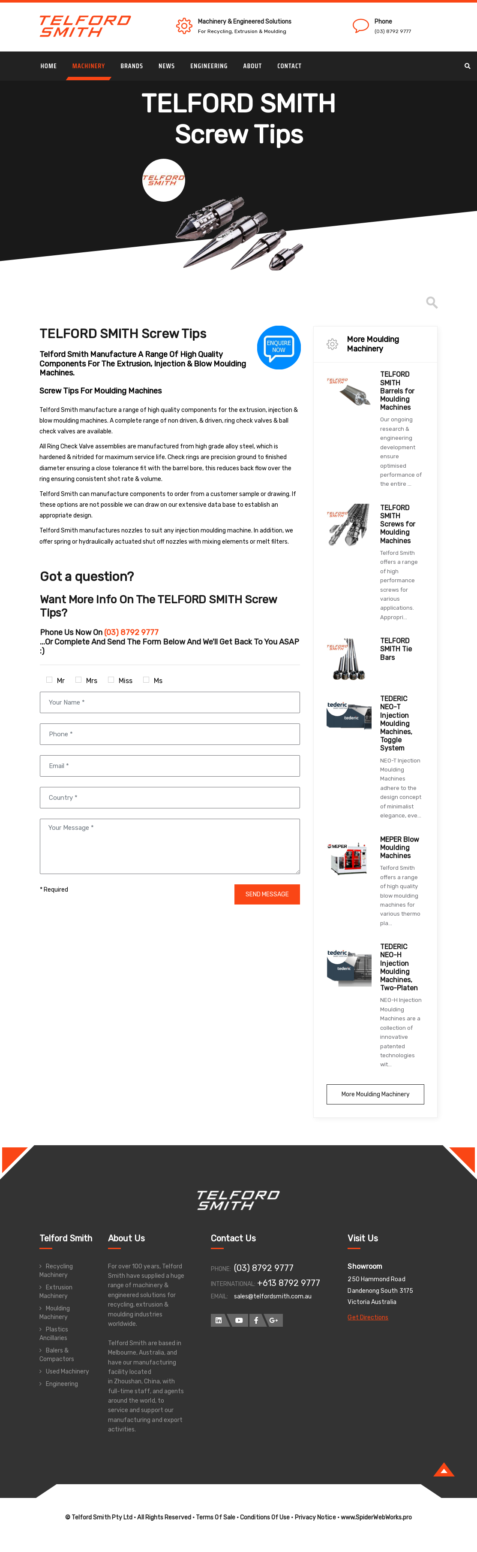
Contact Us (233, 1238)
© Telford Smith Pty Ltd (99, 1517)
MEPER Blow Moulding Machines (399, 847)
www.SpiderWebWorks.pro (376, 1517)
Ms (152, 681)
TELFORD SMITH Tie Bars (396, 649)
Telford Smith (66, 1238)
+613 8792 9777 (289, 1283)
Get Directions (368, 1317)
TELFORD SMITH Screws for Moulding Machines (397, 524)
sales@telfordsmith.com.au (273, 1296)
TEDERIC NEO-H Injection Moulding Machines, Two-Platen (399, 967)
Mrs (86, 681)
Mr (55, 681)
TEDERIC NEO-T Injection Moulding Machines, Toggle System (396, 723)
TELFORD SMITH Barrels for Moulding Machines (397, 390)
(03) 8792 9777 (393, 31)
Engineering (62, 1384)
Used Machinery (68, 1371)
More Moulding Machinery (376, 1094)
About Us (126, 1238)
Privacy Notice (315, 1517)
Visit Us (363, 1238)
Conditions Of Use (265, 1517)
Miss (120, 681)
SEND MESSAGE (267, 894)
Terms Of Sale (215, 1517)
